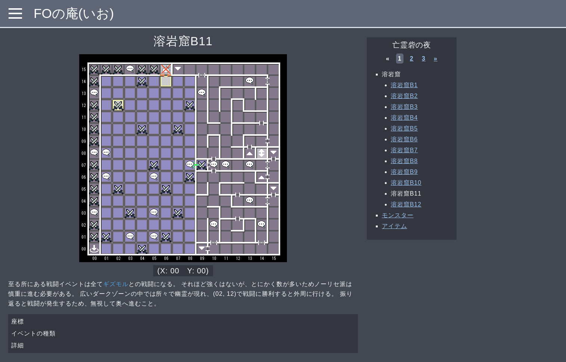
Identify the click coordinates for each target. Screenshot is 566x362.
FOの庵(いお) (74, 13)
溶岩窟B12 (406, 204)
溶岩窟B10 (406, 183)
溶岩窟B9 (404, 172)
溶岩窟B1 (404, 85)
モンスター (398, 215)
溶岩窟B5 (404, 128)
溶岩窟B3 (404, 107)
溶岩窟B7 (404, 150)
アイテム (394, 226)
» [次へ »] (435, 58)
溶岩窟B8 (404, 161)
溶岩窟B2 (404, 96)
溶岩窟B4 (404, 117)
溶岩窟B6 (404, 139)
